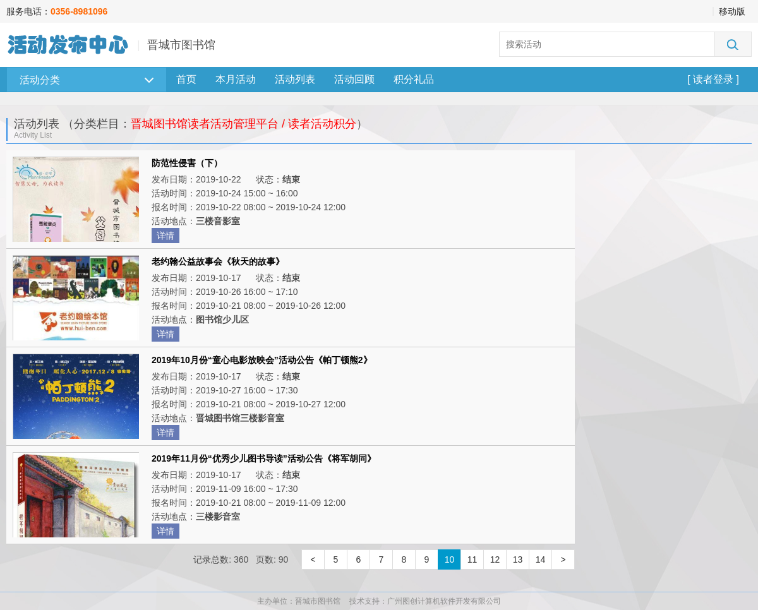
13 (518, 559)
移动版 (732, 11)
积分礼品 (414, 79)
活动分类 (86, 80)
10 (450, 559)
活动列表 (295, 79)
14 (541, 559)
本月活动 (235, 79)
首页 (186, 79)
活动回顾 (354, 79)
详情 (165, 235)
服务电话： (56, 11)
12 (495, 559)
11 (472, 559)
